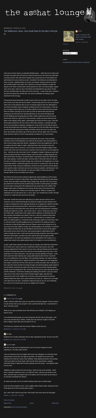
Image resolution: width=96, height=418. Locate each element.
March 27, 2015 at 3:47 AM (15, 329)
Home (31, 403)
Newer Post (7, 403)
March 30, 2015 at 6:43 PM (15, 339)
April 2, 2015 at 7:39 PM (14, 395)
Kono (80, 31)
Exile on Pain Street (13, 298)
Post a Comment (9, 400)
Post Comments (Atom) (19, 407)
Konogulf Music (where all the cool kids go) (76, 62)
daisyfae (9, 344)
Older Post (55, 403)
